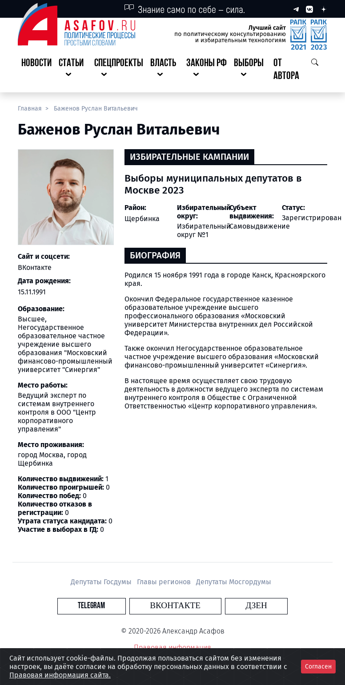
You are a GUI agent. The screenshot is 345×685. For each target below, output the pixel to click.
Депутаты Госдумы (102, 582)
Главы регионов (165, 582)
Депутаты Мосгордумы (233, 582)
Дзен (226, 606)
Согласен (318, 666)
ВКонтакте (35, 267)
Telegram (121, 606)
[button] (73, 70)
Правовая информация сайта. (60, 675)
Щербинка (142, 218)
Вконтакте (175, 606)
